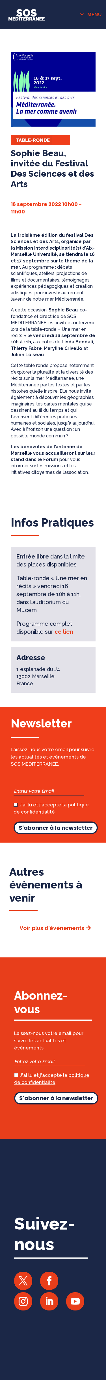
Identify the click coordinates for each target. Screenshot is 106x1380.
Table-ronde (33, 140)
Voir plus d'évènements (52, 928)
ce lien (64, 631)
